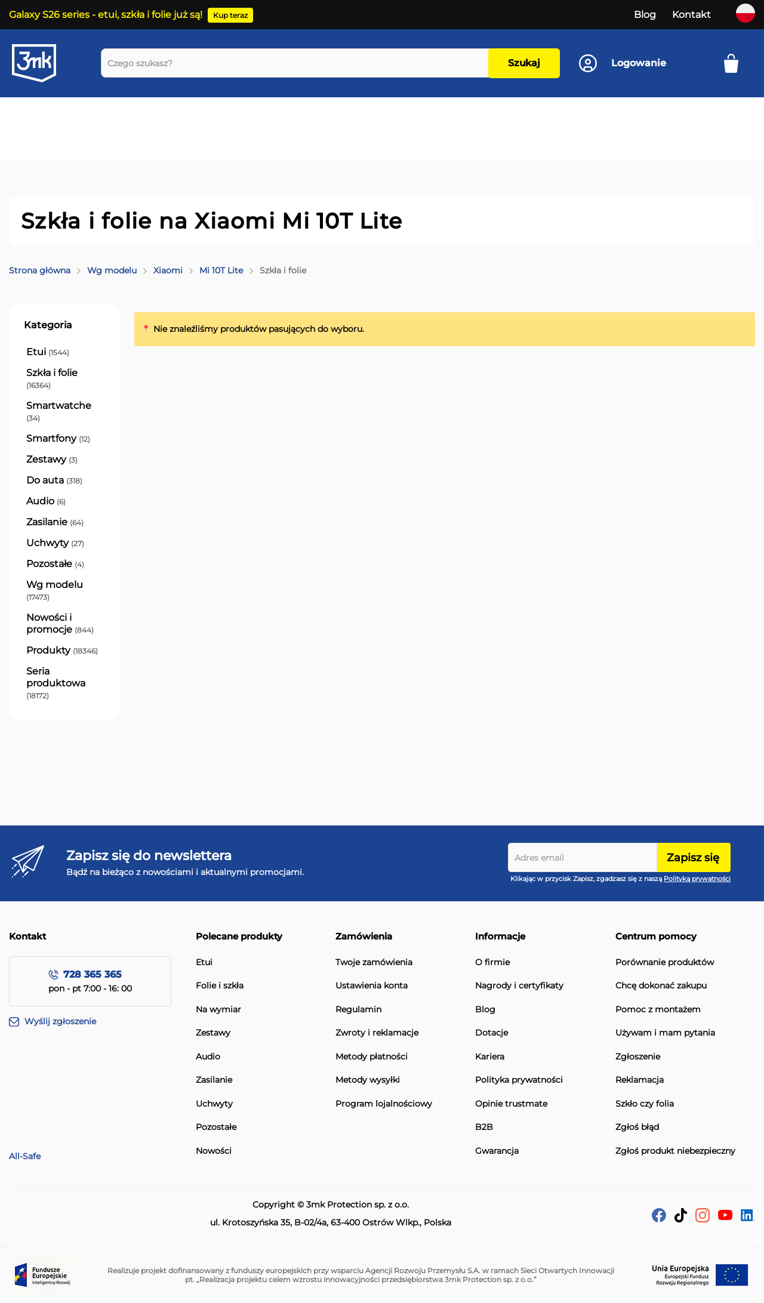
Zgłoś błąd (637, 1127)
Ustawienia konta (371, 986)
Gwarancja (497, 1151)
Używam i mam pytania (665, 1033)
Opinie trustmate (511, 1104)
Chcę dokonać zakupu (661, 986)
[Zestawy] (52, 460)
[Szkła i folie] (64, 379)
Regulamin (358, 1010)
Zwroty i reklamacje (376, 1033)
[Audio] (46, 501)
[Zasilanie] (55, 522)
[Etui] (47, 352)
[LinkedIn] (748, 1218)
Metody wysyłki (367, 1080)
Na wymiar (218, 1010)
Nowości (214, 1151)
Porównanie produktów (664, 962)
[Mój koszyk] (735, 63)
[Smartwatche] (64, 412)
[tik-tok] (680, 1219)
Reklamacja (639, 1080)
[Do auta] (54, 480)
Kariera (489, 1057)
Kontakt (691, 14)
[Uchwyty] (55, 543)
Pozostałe (216, 1127)
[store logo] (45, 63)
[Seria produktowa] (64, 683)
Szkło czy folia (644, 1104)
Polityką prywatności (697, 878)
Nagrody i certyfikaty (519, 986)
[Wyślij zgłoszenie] (102, 1021)
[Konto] (622, 63)
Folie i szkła (220, 986)
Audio (208, 1057)
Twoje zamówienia (373, 962)
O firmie (492, 962)
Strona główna (39, 270)
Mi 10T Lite (221, 270)
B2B (484, 1127)
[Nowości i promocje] (64, 624)
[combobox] (297, 63)
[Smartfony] (58, 439)
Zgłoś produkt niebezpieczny (675, 1151)
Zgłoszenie (637, 1057)
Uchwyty (214, 1104)
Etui (204, 962)
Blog (645, 14)
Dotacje (491, 1033)
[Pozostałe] (55, 564)
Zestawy (213, 1033)
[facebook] (659, 1219)
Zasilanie (214, 1080)
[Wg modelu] (64, 591)
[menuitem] (68, 117)
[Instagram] (702, 1219)
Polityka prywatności (519, 1080)
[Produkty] (62, 651)
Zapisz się (693, 857)
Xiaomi (168, 270)
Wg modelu (112, 270)
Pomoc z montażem (658, 1010)
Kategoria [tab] (48, 325)
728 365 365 (92, 974)
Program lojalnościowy (383, 1104)
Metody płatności (371, 1057)
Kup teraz (230, 15)
